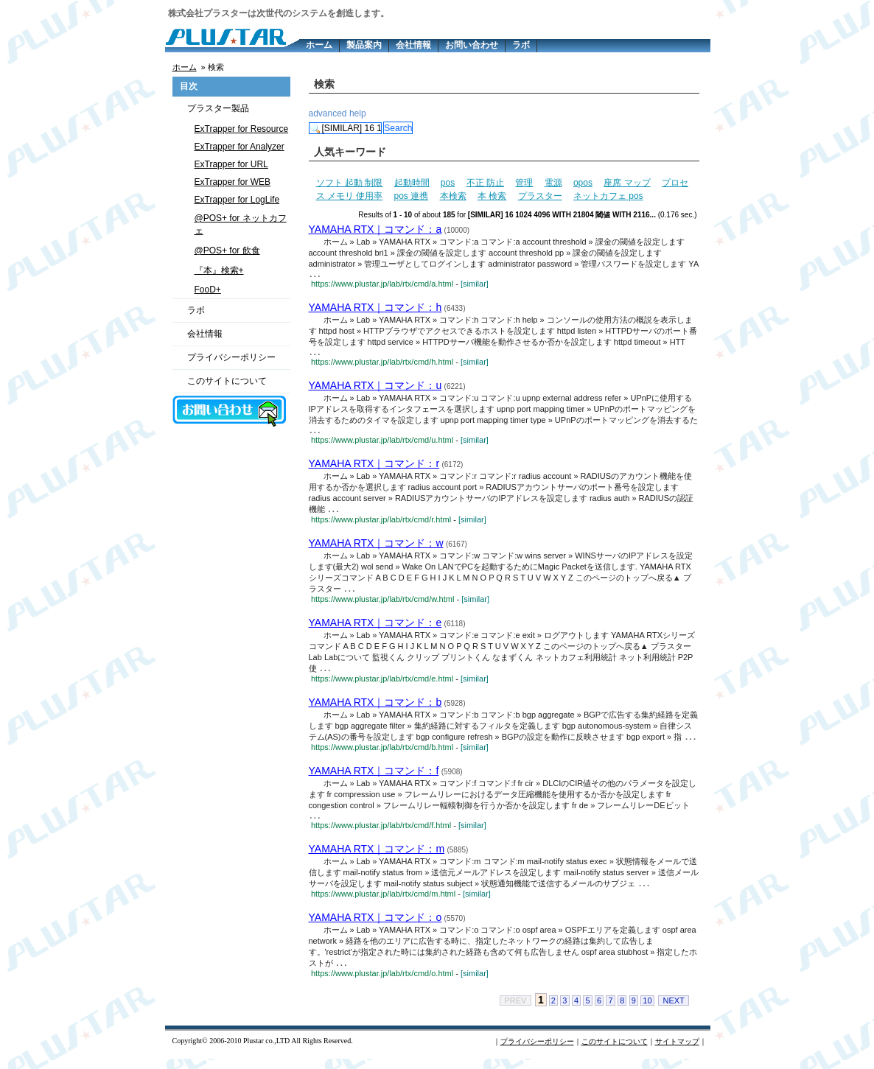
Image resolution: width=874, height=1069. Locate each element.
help (357, 113)
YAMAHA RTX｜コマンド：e (375, 628)
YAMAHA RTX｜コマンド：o (375, 927)
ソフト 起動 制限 (349, 183)
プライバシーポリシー (231, 357)
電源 (553, 183)
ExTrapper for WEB (233, 182)
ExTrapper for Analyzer (239, 146)
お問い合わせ (471, 45)
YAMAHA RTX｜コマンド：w (376, 548)
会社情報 (413, 45)
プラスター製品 (218, 108)
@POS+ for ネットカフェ (241, 224)
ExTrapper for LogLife (237, 199)
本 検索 (492, 196)
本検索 (453, 196)
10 (647, 1010)
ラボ (521, 45)
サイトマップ (677, 1052)
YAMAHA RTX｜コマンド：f (374, 778)
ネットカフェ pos (608, 196)
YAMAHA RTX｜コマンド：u (375, 388)
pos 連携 (411, 196)
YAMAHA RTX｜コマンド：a (375, 229)
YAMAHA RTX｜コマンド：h (375, 309)
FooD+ (208, 289)
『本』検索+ (219, 270)
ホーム (319, 45)
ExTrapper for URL (231, 164)
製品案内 (364, 45)
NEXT (673, 1010)
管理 (524, 183)
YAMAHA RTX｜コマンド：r (374, 468)
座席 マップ (627, 183)
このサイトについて (227, 381)
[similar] (475, 285)
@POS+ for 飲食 (227, 250)
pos (448, 183)
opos (582, 183)
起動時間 (412, 183)
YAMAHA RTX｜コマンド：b (375, 709)
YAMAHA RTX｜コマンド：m (377, 857)
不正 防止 (485, 183)
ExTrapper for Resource (242, 129)
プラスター (540, 196)
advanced (328, 113)
